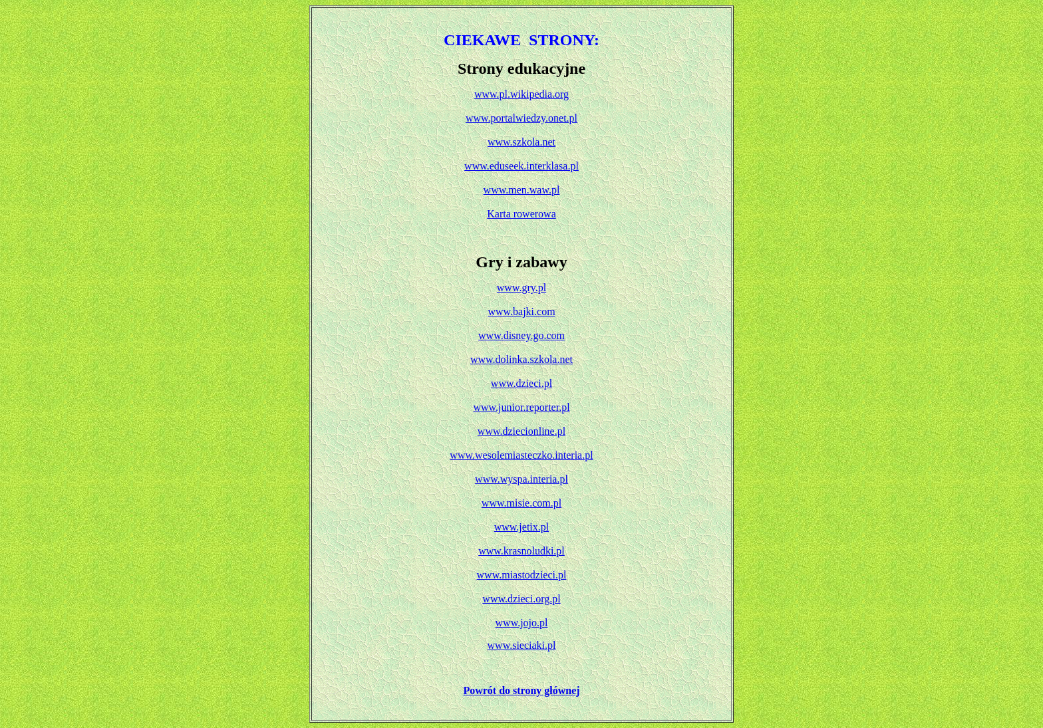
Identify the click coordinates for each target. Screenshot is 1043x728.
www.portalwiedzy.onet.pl (521, 118)
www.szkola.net (521, 142)
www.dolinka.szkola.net (521, 359)
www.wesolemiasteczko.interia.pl (521, 455)
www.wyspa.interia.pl (521, 479)
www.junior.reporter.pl (521, 407)
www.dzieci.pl (521, 383)
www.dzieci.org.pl (521, 598)
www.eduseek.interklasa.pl (521, 166)
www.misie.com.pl (521, 503)
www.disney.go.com (521, 335)
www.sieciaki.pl (522, 645)
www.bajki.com (521, 311)
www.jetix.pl (521, 527)
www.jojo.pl (522, 622)
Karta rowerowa (521, 213)
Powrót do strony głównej (521, 690)
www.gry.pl (521, 287)
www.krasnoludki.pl (521, 550)
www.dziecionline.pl (521, 431)
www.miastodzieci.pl (522, 574)
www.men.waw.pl (522, 189)
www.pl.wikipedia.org (521, 94)
